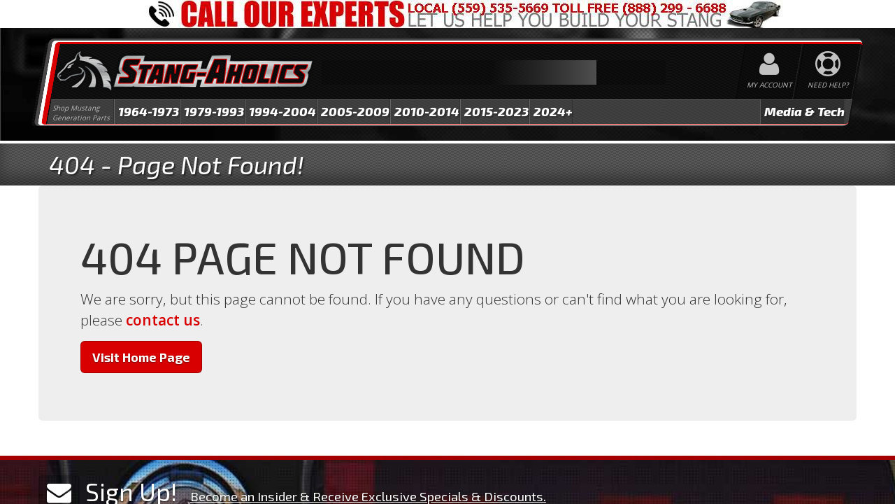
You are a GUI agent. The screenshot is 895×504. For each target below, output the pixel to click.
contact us (163, 320)
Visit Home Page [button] (141, 357)
